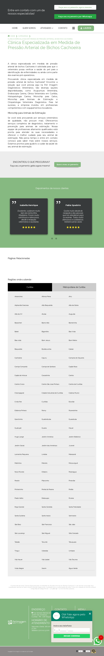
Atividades (45, 28)
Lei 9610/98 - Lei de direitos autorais (62, 588)
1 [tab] (48, 238)
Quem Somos (29, 28)
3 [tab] (56, 238)
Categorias (23, 36)
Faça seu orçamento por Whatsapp (75, 16)
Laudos (87, 28)
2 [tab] (52, 238)
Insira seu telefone (62, 626)
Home (15, 28)
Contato (62, 28)
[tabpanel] (29, 214)
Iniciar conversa (72, 636)
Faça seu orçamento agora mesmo (75, 7)
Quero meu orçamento (67, 164)
